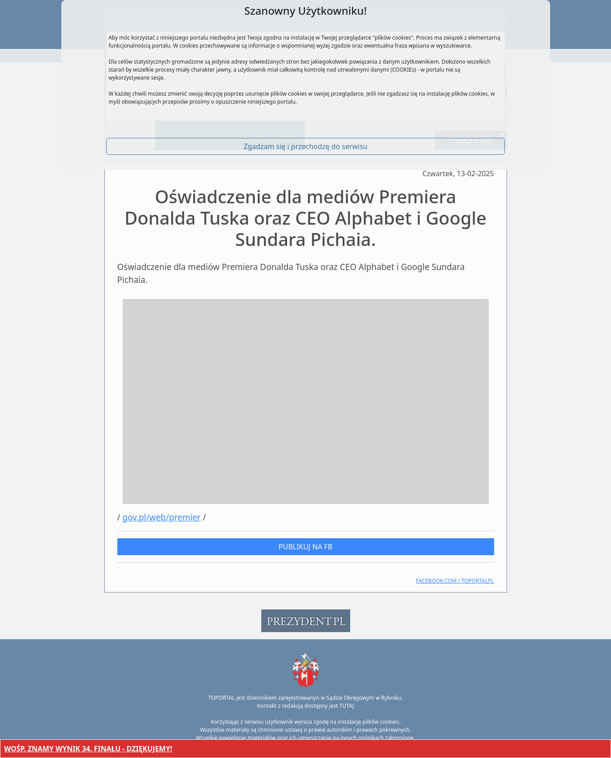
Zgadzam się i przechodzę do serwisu (305, 146)
